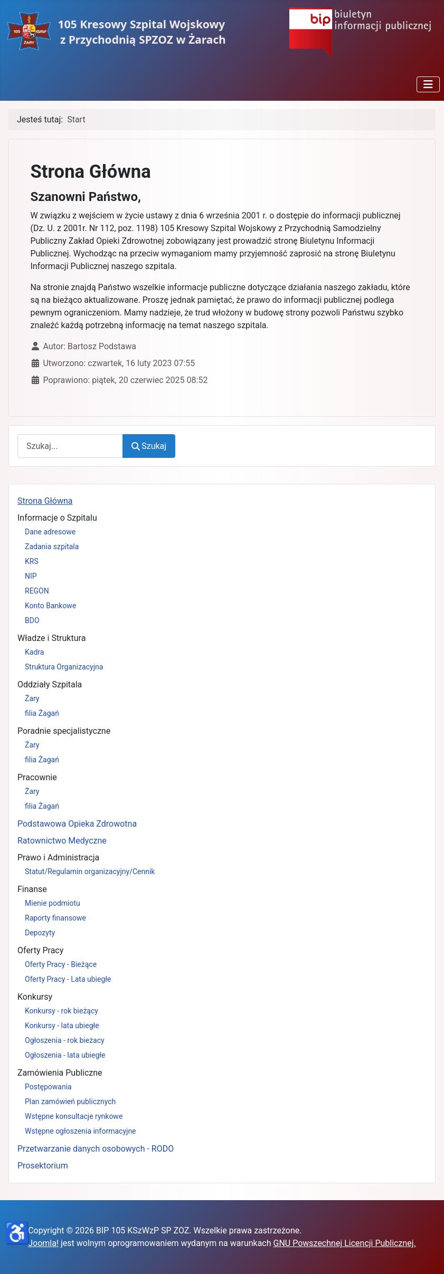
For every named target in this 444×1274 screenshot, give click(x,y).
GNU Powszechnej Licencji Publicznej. (344, 1243)
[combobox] (70, 446)
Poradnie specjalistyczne (63, 731)
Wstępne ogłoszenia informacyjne (80, 1131)
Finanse (32, 889)
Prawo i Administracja (58, 857)
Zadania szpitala (52, 546)
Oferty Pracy (40, 950)
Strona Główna (45, 501)
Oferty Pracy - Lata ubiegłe (68, 979)
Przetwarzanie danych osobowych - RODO (95, 1149)
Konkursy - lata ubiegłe (62, 1025)
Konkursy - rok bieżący (61, 1011)
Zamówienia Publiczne (59, 1073)
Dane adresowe (50, 532)
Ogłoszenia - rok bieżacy (65, 1040)
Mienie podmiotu (52, 903)
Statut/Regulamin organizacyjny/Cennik (90, 871)
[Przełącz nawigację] (428, 84)
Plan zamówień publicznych (70, 1101)
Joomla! (43, 1243)
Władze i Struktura (51, 638)
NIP (31, 576)
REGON (37, 591)
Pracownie (37, 777)
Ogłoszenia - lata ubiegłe (65, 1055)
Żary (32, 698)
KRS (32, 561)
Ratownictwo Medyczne (62, 841)
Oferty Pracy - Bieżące (61, 964)
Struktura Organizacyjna (64, 667)
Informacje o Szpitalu (57, 518)
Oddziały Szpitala (49, 684)
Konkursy (34, 997)
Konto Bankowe (50, 605)
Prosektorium (42, 1166)
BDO (32, 620)
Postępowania (48, 1087)
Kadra (34, 652)
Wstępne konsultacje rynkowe (73, 1116)
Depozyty (40, 932)
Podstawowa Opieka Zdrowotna (77, 824)
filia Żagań (42, 713)
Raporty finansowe (55, 918)
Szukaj (148, 446)
